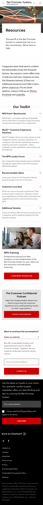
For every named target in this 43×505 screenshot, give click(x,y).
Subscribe (6, 456)
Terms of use (7, 460)
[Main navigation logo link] (19, 3)
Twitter (32, 90)
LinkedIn (20, 94)
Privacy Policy (26, 411)
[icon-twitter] (3, 440)
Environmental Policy (10, 469)
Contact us (6, 448)
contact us (14, 87)
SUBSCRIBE (21, 421)
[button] (3, 3)
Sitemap (5, 477)
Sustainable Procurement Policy (14, 473)
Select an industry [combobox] (12, 337)
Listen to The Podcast (21, 314)
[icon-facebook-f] (8, 440)
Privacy (4, 465)
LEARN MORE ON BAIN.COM (21, 276)
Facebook (6, 94)
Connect (5, 452)
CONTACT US (21, 371)
